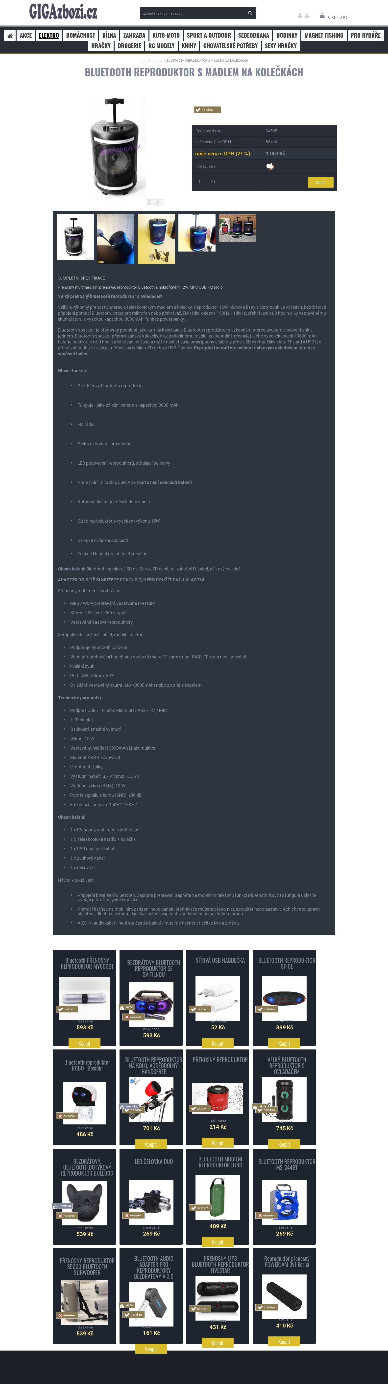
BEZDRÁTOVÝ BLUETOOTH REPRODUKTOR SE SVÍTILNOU (153, 968)
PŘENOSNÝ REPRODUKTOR (220, 1060)
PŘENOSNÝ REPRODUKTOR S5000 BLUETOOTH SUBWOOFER (87, 1266)
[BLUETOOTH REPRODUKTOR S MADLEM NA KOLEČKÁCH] (118, 91)
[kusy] (201, 181)
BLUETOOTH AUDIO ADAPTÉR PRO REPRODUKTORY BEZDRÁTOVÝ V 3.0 (153, 1267)
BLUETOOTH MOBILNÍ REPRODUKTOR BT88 (220, 1162)
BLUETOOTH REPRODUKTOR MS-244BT (286, 1164)
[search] (250, 13)
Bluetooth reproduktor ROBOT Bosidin (87, 1065)
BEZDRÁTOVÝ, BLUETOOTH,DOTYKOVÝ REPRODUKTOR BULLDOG (87, 1167)
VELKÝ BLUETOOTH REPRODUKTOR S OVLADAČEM (286, 1065)
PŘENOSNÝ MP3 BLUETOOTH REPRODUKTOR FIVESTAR (220, 1264)
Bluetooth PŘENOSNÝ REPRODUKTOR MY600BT (87, 963)
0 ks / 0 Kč (338, 17)
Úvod (144, 60)
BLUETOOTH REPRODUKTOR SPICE (286, 963)
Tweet (264, 116)
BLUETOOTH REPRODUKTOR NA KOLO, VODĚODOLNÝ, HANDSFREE (153, 1065)
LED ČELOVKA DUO (154, 1161)
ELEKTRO (157, 60)
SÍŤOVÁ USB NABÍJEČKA (220, 960)
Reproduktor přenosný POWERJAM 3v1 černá (287, 1261)
